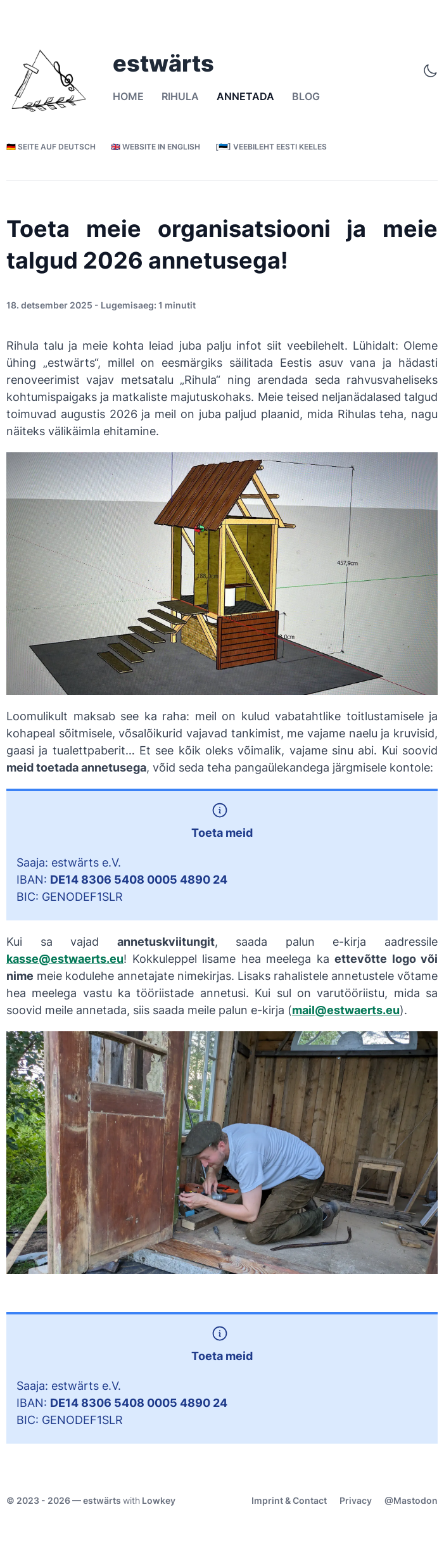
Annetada (245, 96)
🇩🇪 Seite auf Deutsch (51, 146)
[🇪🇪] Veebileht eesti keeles (271, 146)
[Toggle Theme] (430, 71)
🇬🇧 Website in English (155, 146)
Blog (306, 96)
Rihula (180, 96)
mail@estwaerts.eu (346, 1010)
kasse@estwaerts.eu (65, 958)
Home (128, 96)
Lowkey (158, 1500)
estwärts (102, 1500)
